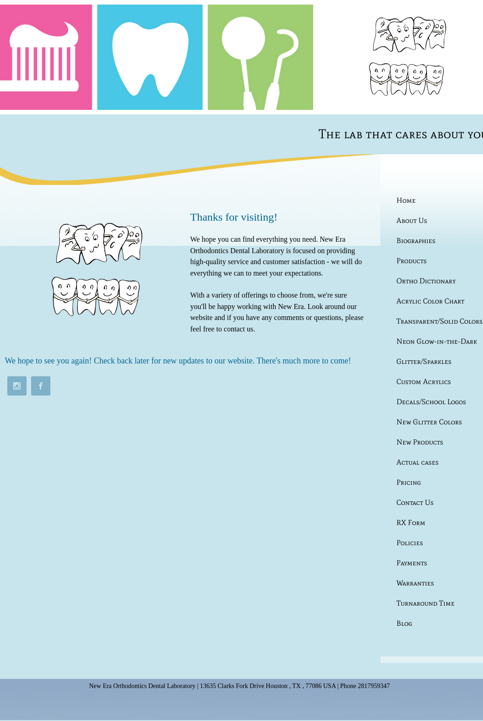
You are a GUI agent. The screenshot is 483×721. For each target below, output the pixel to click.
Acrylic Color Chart (430, 301)
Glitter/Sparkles (423, 361)
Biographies (415, 240)
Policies (409, 542)
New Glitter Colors (429, 421)
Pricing (408, 482)
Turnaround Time (425, 603)
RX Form (410, 522)
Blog (404, 623)
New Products (419, 442)
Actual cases (417, 462)
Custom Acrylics (423, 381)
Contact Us (415, 502)
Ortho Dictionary (426, 280)
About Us (411, 220)
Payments (411, 562)
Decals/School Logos (431, 401)
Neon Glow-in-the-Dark (436, 341)
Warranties (415, 583)
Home (406, 200)
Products (411, 260)
